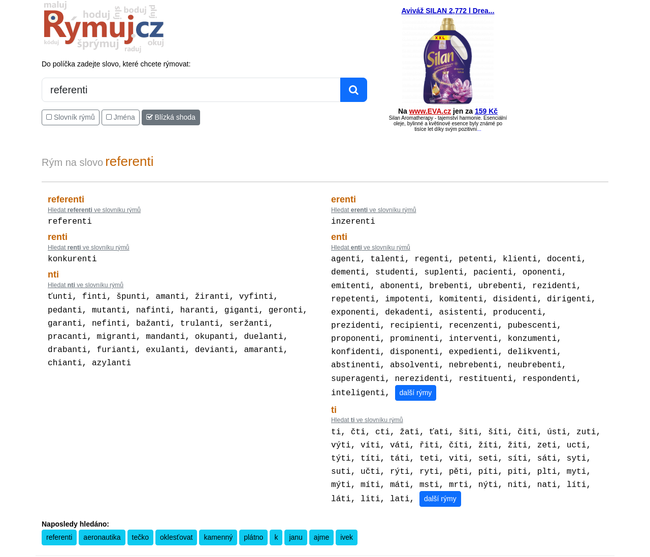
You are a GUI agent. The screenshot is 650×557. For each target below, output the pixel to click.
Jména (120, 117)
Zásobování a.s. (498, 550)
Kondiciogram (423, 550)
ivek (346, 521)
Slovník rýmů (70, 117)
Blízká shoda (171, 117)
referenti (59, 521)
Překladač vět (352, 550)
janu (295, 521)
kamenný (218, 521)
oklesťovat (176, 521)
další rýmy (416, 381)
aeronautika (101, 521)
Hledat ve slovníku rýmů (94, 210)
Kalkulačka (316, 550)
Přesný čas (387, 550)
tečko (140, 521)
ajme (321, 521)
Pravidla (288, 550)
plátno (253, 521)
